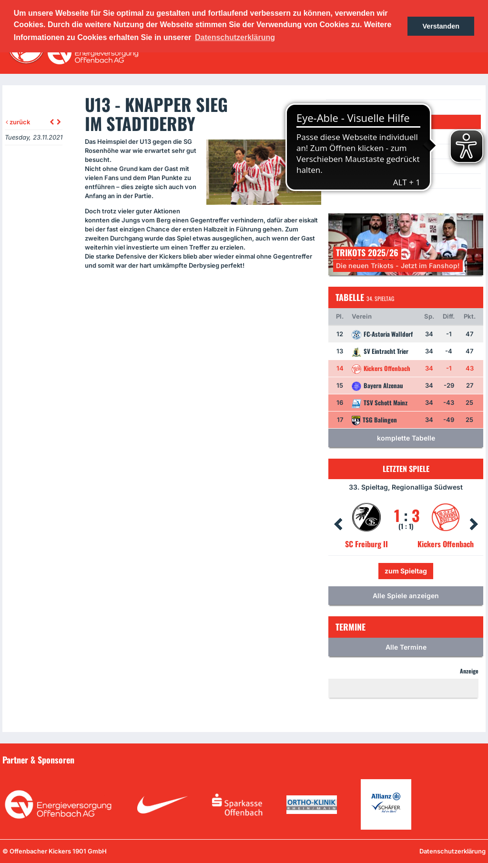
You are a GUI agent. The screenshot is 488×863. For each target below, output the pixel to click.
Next (473, 524)
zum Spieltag (406, 571)
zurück (18, 122)
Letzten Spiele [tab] (406, 468)
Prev (337, 524)
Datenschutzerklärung (452, 851)
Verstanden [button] (440, 26)
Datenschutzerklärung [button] (235, 37)
